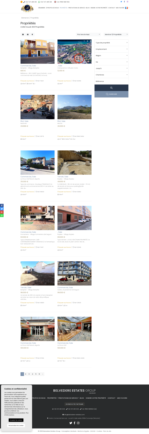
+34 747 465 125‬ (31, 2)
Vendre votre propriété (98, 8)
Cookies (99, 431)
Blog (88, 8)
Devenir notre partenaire (74, 404)
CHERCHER (111, 94)
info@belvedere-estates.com (74, 415)
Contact (111, 8)
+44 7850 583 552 (61, 2)
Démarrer (41, 8)
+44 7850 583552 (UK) (88, 409)
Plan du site (107, 431)
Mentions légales (83, 431)
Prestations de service (76, 8)
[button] (88, 34)
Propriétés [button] (63, 8)
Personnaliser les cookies (16, 425)
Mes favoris (120, 8)
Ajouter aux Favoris (27, 81)
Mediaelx (73, 431)
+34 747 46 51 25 (58, 409)
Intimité (92, 431)
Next (52, 51)
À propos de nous (52, 8)
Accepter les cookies (16, 420)
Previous (23, 51)
